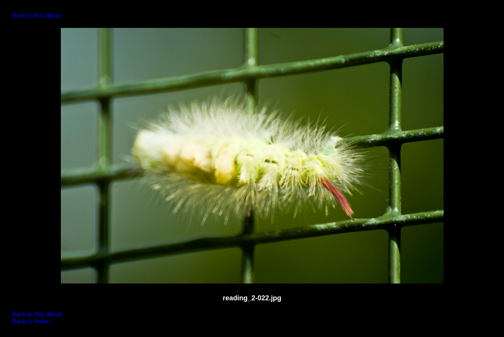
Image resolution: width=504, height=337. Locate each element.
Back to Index (30, 321)
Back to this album (37, 15)
